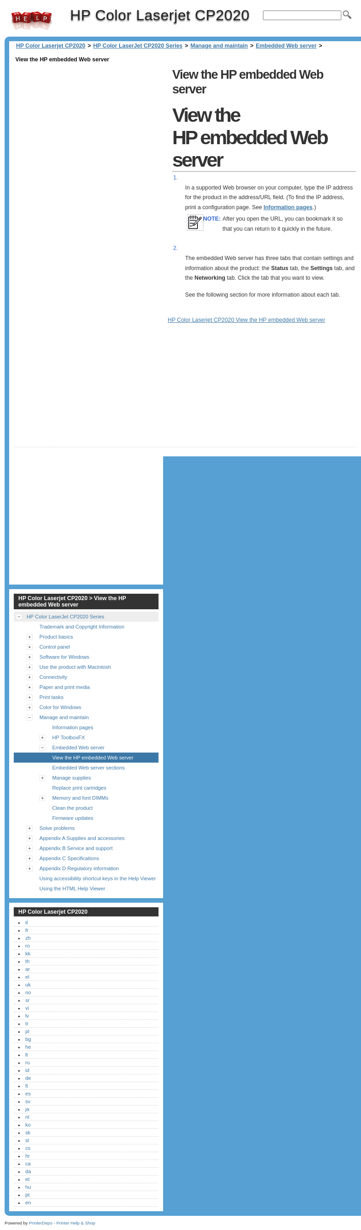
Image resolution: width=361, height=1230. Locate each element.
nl (27, 1117)
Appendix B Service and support (76, 848)
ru (27, 1062)
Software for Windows (64, 657)
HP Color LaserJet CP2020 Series (137, 46)
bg (28, 1039)
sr (27, 1000)
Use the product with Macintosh (75, 667)
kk (27, 953)
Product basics (56, 636)
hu (28, 1187)
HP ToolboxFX (68, 737)
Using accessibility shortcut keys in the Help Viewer (97, 878)
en (28, 1202)
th (27, 961)
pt (27, 1194)
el (27, 977)
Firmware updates (72, 818)
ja (27, 1109)
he (28, 1047)
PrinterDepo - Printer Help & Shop (62, 1222)
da (28, 1171)
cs (27, 1148)
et (27, 1179)
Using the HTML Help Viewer (72, 888)
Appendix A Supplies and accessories (82, 838)
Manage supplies (71, 777)
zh (28, 938)
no (28, 992)
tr (26, 1023)
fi (26, 1086)
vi (27, 1008)
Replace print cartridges (79, 788)
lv (27, 1016)
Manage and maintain (219, 46)
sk (27, 1132)
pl (27, 1031)
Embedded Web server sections (88, 767)
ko (28, 1124)
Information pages (287, 207)
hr (27, 1156)
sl (27, 1140)
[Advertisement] (91, 129)
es (28, 1093)
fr (26, 930)
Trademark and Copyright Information (82, 626)
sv (27, 1101)
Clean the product (72, 808)
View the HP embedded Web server (92, 757)
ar (27, 969)
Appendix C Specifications (69, 858)
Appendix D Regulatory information (79, 868)
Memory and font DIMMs (80, 798)
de (28, 1078)
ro (27, 945)
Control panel (54, 647)
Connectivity (53, 677)
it (26, 922)
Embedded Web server (286, 46)
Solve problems (57, 828)
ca (28, 1163)
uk (28, 984)
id (27, 1070)
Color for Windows (60, 707)
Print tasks (51, 697)
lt (26, 1054)
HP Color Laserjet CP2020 (31, 20)
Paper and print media (64, 687)
